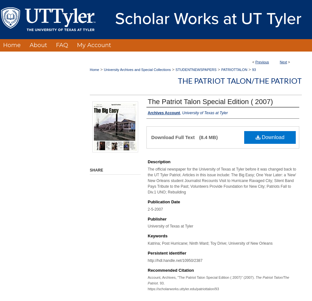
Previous (262, 62)
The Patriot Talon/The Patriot (240, 80)
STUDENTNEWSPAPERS (195, 70)
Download (270, 137)
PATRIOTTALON (234, 70)
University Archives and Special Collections (137, 70)
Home (94, 70)
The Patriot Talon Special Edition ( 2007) (210, 102)
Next (283, 62)
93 (254, 70)
